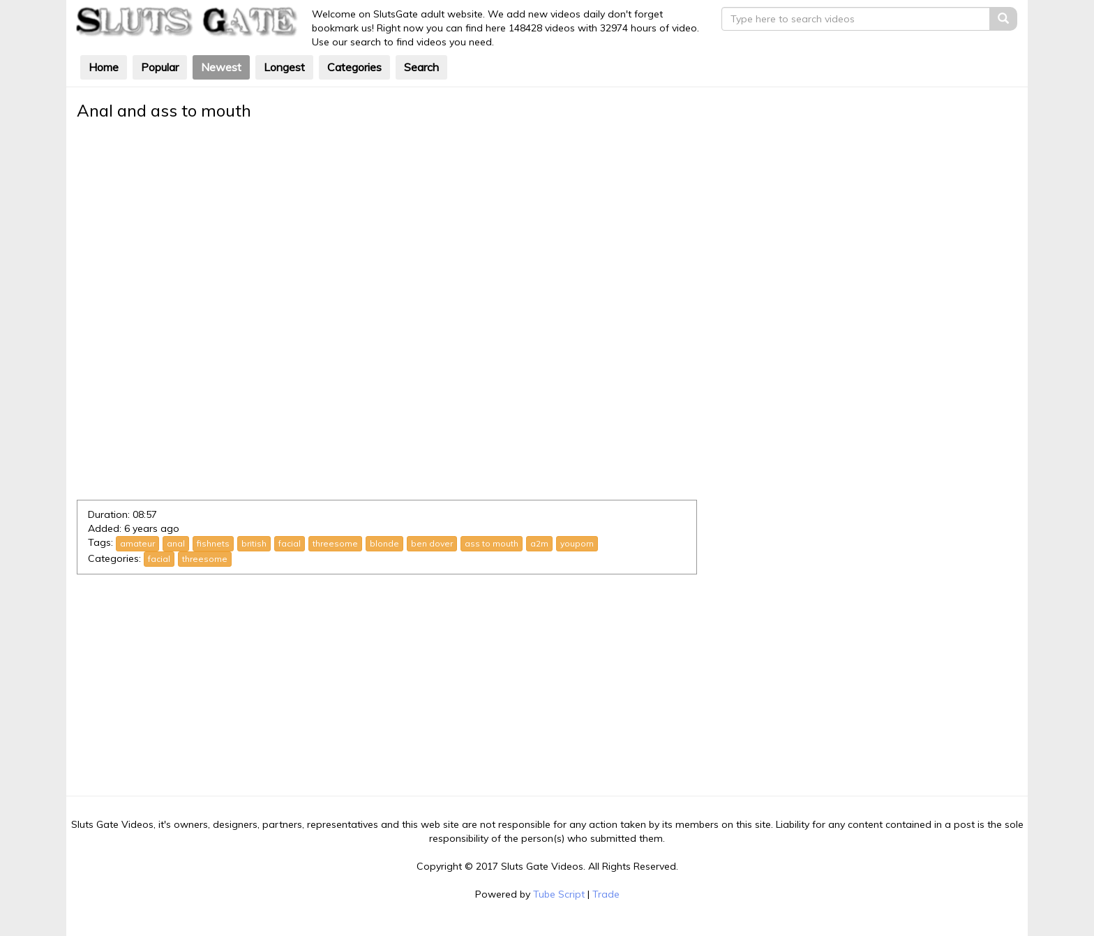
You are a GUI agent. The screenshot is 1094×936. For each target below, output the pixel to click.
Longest (284, 67)
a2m (539, 543)
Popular (160, 67)
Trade (606, 894)
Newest (221, 67)
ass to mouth (491, 543)
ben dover (432, 543)
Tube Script (559, 894)
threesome (335, 543)
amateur (137, 543)
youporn (577, 543)
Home (104, 67)
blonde (384, 543)
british (254, 543)
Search (421, 67)
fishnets (213, 543)
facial (289, 543)
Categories (354, 67)
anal (176, 543)
